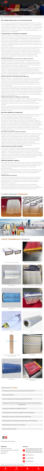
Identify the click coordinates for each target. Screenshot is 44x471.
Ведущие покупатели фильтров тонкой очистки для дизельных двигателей (22, 403)
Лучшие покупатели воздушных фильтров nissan (17, 399)
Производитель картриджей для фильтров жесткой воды (19, 420)
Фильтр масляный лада (9, 429)
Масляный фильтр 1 (8, 394)
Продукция (16, 468)
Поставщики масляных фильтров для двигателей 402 (18, 390)
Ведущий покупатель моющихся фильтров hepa (16, 416)
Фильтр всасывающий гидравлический (14, 408)
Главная (2, 16)
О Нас (27, 468)
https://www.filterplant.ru (7, 128)
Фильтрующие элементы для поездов (13, 424)
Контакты (38, 468)
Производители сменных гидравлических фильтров (18, 412)
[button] (40, 206)
